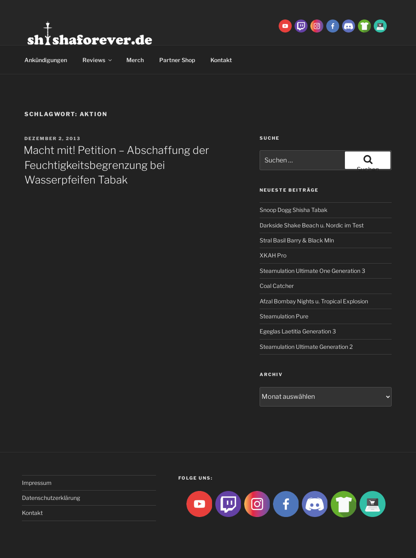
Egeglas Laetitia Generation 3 (298, 331)
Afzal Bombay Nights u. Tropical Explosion (314, 301)
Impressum (37, 482)
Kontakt (221, 59)
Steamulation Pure (284, 316)
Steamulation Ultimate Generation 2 (306, 346)
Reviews (97, 59)
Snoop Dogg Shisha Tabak (293, 209)
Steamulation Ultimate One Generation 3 (312, 270)
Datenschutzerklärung (51, 497)
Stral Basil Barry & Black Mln (297, 240)
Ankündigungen (45, 59)
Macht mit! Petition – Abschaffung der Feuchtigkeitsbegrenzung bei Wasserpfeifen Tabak (116, 165)
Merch (135, 59)
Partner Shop (177, 59)
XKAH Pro (273, 255)
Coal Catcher (277, 285)
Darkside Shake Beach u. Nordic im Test (312, 225)
